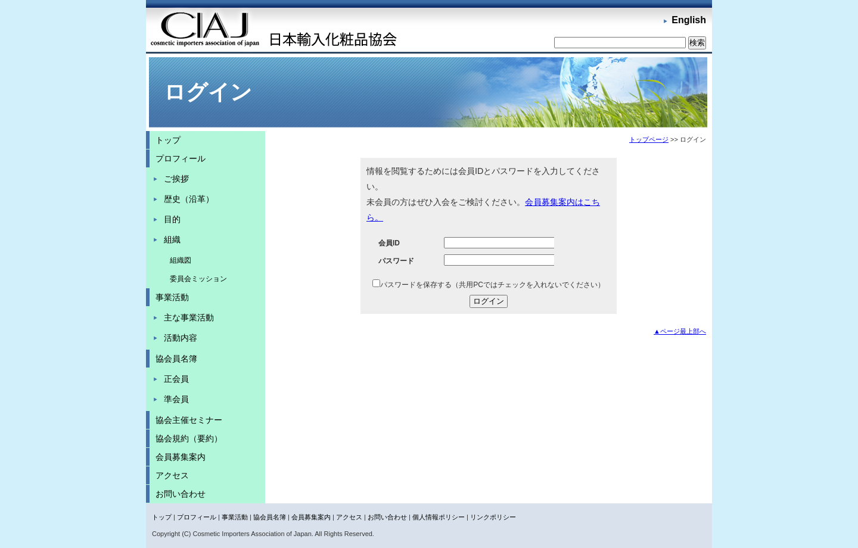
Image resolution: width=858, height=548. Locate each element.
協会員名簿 (176, 358)
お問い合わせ (181, 494)
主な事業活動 (189, 317)
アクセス (172, 475)
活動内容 (180, 337)
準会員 (176, 399)
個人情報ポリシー (438, 517)
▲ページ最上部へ (680, 331)
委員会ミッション (198, 279)
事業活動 (172, 297)
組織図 (180, 260)
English (689, 20)
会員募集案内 (181, 457)
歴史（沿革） (189, 199)
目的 (172, 219)
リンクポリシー (493, 517)
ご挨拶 (176, 178)
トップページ (649, 139)
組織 (172, 239)
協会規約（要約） (189, 438)
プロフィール (181, 158)
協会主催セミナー (189, 420)
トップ (168, 140)
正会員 (176, 379)
